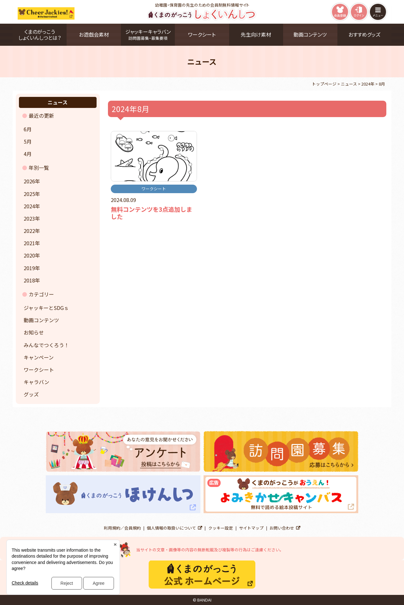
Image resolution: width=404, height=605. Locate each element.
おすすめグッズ (364, 34)
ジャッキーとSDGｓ (46, 307)
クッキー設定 (220, 528)
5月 (28, 141)
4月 (28, 153)
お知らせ (34, 332)
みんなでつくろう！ (46, 345)
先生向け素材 (256, 34)
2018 (29, 280)
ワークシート (202, 34)
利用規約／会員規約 (122, 528)
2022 (29, 230)
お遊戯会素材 (94, 34)
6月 (28, 129)
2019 (29, 268)
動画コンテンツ (310, 34)
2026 (29, 181)
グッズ (31, 394)
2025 (29, 194)
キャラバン (36, 382)
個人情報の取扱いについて (171, 528)
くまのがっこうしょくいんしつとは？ (39, 34)
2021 (29, 243)
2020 (29, 255)
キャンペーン (39, 357)
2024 (29, 206)
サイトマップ (251, 528)
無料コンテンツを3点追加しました (151, 213)
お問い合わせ (282, 528)
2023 (29, 218)
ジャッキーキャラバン (147, 34)
